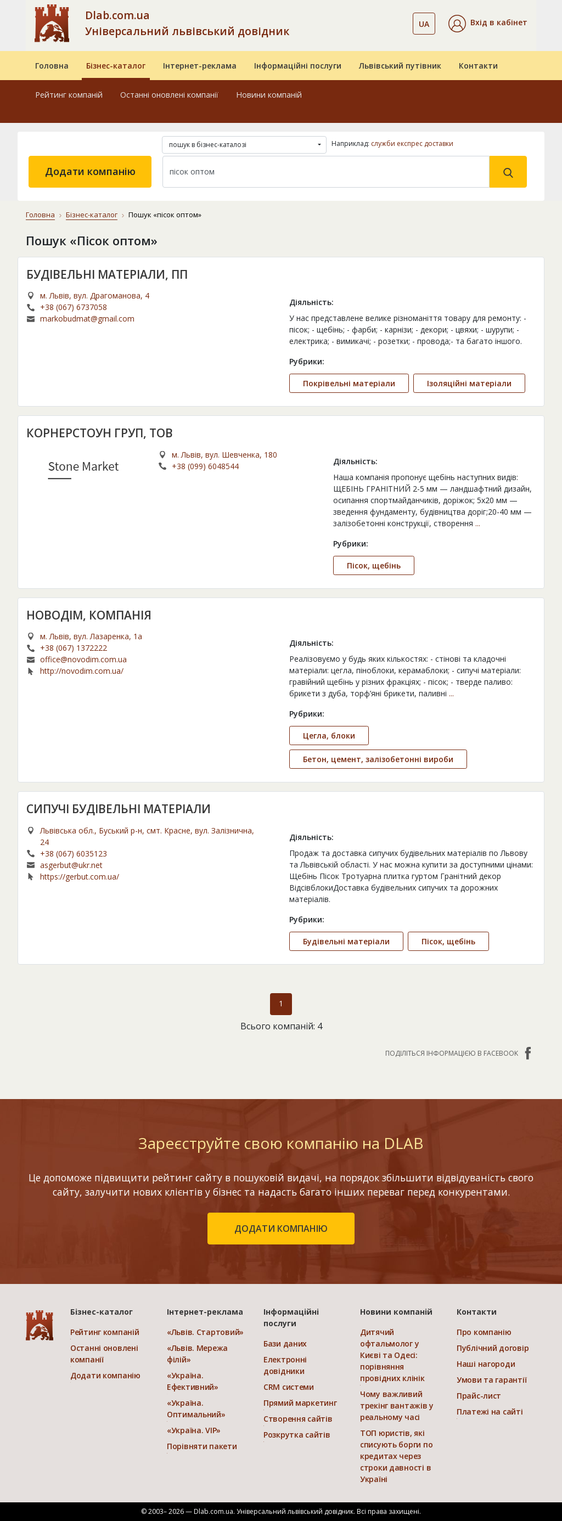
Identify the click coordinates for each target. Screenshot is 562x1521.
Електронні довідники (285, 1365)
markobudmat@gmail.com (87, 318)
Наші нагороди (486, 1364)
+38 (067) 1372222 (73, 648)
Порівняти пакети (202, 1446)
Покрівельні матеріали (349, 383)
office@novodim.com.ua (83, 659)
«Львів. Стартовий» (205, 1332)
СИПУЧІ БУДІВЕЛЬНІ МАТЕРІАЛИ (118, 808)
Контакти (478, 65)
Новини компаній (269, 94)
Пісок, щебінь (374, 565)
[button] (487, 24)
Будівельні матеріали (346, 941)
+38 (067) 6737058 (73, 307)
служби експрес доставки (412, 143)
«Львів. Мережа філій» (197, 1354)
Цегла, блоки (329, 735)
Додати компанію (90, 171)
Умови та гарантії (491, 1379)
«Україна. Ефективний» (192, 1381)
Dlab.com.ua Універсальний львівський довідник (187, 23)
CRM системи (288, 1387)
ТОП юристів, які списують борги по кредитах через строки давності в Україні (396, 1456)
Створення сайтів (298, 1418)
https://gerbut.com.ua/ (79, 876)
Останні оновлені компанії (169, 94)
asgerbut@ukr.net (71, 865)
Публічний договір (493, 1348)
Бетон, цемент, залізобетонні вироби (378, 759)
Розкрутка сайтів (296, 1434)
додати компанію (281, 1229)
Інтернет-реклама (200, 65)
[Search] (326, 172)
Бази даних (285, 1343)
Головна (52, 65)
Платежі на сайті (490, 1411)
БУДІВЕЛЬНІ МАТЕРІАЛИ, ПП (107, 274)
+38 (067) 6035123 (73, 853)
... (477, 523)
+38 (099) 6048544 (205, 466)
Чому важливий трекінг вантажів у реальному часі (397, 1405)
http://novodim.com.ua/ (81, 671)
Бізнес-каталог (115, 65)
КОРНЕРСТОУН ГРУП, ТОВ (99, 433)
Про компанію (484, 1332)
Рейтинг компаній (69, 94)
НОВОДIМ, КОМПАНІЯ (88, 615)
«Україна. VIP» (194, 1430)
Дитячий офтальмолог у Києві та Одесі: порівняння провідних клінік (392, 1355)
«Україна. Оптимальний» (196, 1408)
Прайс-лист (479, 1395)
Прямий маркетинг (300, 1403)
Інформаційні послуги (297, 65)
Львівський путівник (400, 65)
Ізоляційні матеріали (469, 383)
